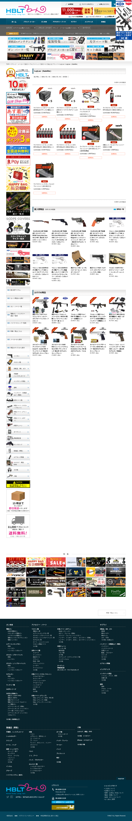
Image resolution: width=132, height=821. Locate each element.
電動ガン (9, 629)
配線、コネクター (107, 653)
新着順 (65, 77)
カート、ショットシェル (41, 642)
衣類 (30, 732)
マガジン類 (35, 629)
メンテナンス (88, 21)
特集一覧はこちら (16, 331)
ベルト (31, 751)
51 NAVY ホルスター (26, 33)
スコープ (36, 653)
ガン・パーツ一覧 (16, 306)
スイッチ (104, 655)
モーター (104, 657)
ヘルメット (11, 758)
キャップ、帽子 (13, 751)
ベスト (32, 734)
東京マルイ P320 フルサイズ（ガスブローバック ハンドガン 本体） (98, 270)
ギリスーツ (34, 745)
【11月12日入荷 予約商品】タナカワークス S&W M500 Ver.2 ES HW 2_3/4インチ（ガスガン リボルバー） (98, 235)
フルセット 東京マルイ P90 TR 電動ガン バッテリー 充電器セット (78, 317)
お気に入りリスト (104, 4)
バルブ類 (61, 653)
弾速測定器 (60, 668)
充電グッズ (105, 650)
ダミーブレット (94, 33)
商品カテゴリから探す (18, 348)
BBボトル (104, 635)
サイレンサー (37, 678)
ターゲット (60, 665)
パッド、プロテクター (36, 760)
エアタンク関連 (105, 663)
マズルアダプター (38, 676)
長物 (9, 646)
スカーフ (10, 760)
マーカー (59, 745)
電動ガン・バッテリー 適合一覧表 (18, 315)
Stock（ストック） (65, 631)
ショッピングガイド (94, 16)
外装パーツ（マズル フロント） (42, 674)
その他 (35, 646)
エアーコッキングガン (13, 644)
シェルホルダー (11, 736)
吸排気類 (61, 650)
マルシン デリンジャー (57, 33)
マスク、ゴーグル (13, 755)
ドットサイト (37, 655)
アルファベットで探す (37, 64)
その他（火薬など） (107, 640)
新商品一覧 (120, 209)
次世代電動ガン (13, 631)
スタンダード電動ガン (15, 633)
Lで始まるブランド (52, 64)
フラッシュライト (38, 663)
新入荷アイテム (16, 290)
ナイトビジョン (38, 668)
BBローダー (105, 633)
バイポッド (36, 687)
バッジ (58, 749)
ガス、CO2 (105, 637)
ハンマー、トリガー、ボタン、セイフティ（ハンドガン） (77, 640)
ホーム (14, 21)
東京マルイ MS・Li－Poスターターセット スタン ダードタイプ (79, 270)
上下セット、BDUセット (38, 736)
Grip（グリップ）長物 (40, 700)
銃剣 (34, 689)
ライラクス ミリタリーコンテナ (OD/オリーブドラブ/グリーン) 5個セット (67, 110)
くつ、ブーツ (33, 755)
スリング (9, 740)
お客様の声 (110, 16)
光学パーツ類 (36, 650)
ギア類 (61, 655)
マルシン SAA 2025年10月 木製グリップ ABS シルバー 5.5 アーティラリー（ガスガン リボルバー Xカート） (41, 272)
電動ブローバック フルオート (17, 702)
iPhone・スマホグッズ (84, 740)
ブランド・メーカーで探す (19, 64)
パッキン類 (62, 648)
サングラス (11, 753)
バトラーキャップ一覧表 (18, 323)
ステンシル (105, 691)
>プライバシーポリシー (26, 816)
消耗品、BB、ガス (106, 629)
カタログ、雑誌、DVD (84, 731)
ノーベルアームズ (69, 33)
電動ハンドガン (13, 640)
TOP (7, 64)
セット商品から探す (17, 298)
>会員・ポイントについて (112, 797)
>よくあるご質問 (109, 799)
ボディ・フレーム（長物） (67, 633)
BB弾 (103, 631)
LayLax (62, 64)
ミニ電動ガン (12, 704)
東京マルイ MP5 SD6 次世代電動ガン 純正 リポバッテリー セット (117, 317)
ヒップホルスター (36, 768)
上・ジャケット (35, 738)
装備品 (103, 21)
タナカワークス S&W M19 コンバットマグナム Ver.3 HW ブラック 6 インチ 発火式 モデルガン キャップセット (60, 349)
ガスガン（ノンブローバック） (16, 663)
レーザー (36, 665)
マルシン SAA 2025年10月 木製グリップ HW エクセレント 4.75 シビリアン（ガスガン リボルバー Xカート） (117, 235)
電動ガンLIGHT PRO (14, 696)
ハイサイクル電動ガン (15, 635)
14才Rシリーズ (11, 689)
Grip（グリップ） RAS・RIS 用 (43, 698)
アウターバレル (38, 683)
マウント (36, 659)
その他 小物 (81, 744)
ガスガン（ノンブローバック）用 (44, 637)
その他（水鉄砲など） (13, 719)
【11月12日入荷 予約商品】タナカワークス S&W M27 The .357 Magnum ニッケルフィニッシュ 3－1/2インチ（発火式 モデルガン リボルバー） (78, 237)
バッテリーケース (107, 648)
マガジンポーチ (63, 734)
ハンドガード (37, 685)
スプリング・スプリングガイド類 (69, 657)
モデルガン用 (37, 640)
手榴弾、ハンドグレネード (14, 732)
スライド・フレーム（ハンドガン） (70, 635)
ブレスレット (60, 753)
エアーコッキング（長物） (16, 706)
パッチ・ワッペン (62, 740)
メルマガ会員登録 (77, 16)
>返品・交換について (111, 795)
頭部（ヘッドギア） (12, 749)
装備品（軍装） (13, 727)
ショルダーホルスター (37, 766)
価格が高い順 (56, 77)
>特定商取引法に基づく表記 (49, 816)
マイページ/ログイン (88, 4)
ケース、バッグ (11, 745)
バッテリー (105, 646)
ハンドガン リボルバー (15, 650)
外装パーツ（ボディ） (64, 629)
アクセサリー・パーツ (59, 21)
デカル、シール (106, 688)
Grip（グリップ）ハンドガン (42, 702)
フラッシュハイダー (39, 680)
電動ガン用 (36, 631)
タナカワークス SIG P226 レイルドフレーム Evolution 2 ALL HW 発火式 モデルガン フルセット (78, 349)
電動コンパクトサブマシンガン (18, 637)
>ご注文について (109, 788)
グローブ (9, 770)
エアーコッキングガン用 (41, 633)
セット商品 (106, 33)
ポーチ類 (59, 732)
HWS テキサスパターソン (82, 33)
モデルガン (9, 674)
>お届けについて (109, 791)
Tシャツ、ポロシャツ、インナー (40, 743)
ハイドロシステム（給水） (14, 775)
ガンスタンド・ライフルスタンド (68, 670)
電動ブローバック (13, 700)
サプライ (73, 21)
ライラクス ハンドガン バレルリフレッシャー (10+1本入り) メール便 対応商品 (90, 149)
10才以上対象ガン (12, 693)
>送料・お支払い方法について (114, 793)
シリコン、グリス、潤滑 (109, 676)
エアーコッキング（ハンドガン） (18, 708)
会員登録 (70, 4)
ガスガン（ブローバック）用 (42, 635)
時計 (57, 758)
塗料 (101, 684)
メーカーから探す (16, 339)
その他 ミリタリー (83, 736)
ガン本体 (44, 21)
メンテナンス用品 (105, 673)
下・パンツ (34, 740)
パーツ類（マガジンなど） (16, 711)
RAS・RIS (36, 661)
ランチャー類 (10, 685)
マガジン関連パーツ (39, 644)
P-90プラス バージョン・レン (41, 33)
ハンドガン (11, 648)
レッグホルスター (36, 770)
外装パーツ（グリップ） (39, 696)
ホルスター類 (33, 764)
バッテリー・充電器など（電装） (110, 644)
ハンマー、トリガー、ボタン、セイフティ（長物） (75, 637)
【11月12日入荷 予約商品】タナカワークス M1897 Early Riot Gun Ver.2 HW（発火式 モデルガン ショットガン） (40, 235)
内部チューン (61, 646)
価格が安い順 (45, 77)
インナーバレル (64, 659)
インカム (9, 766)
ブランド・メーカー (29, 21)
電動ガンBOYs (12, 698)
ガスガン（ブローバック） (14, 655)
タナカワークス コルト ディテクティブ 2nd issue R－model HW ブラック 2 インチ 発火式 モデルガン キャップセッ (41, 349)
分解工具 (104, 678)
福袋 (101, 33)
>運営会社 (9, 816)
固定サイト (36, 657)
